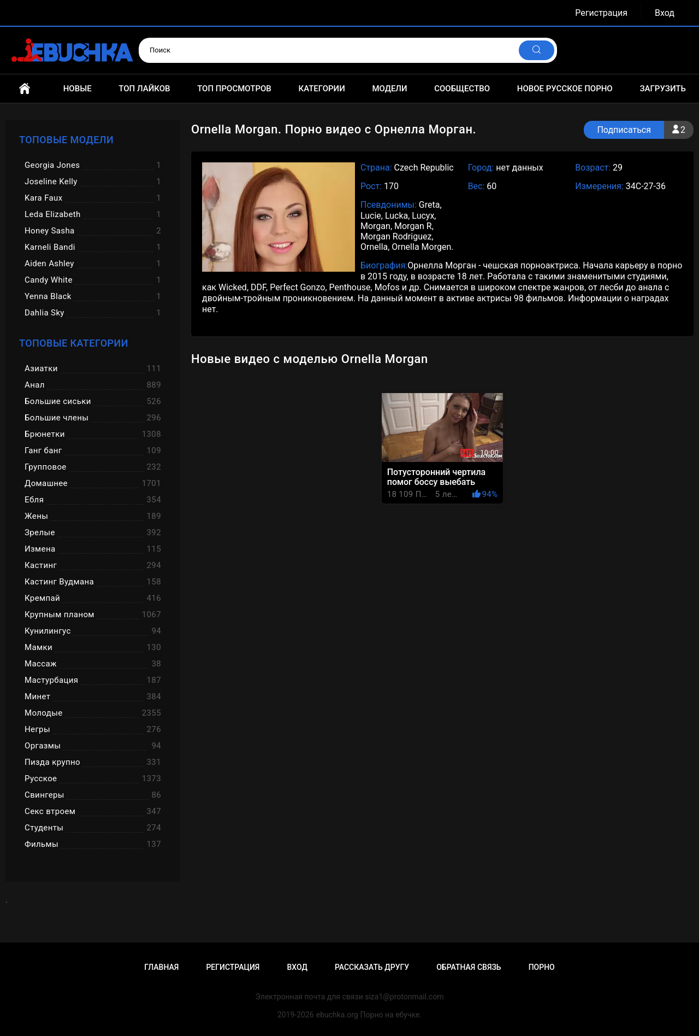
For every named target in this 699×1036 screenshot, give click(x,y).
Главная (24, 88)
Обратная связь (468, 967)
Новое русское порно (565, 88)
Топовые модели (66, 139)
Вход (664, 13)
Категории (321, 88)
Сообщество (462, 88)
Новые (77, 88)
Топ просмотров (234, 88)
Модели (389, 88)
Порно (542, 967)
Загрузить (662, 88)
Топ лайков (144, 88)
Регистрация (601, 13)
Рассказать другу (372, 967)
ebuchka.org (337, 1014)
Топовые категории (73, 343)
